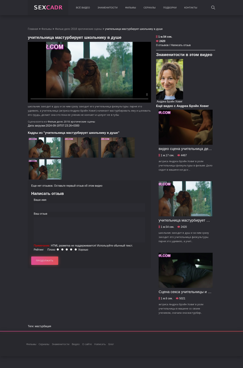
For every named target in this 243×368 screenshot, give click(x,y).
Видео (76, 344)
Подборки (170, 7)
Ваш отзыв (40, 213)
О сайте (87, 344)
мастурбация (43, 326)
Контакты (190, 7)
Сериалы (150, 7)
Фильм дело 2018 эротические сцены (78, 29)
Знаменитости (108, 7)
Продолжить (44, 260)
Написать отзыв (181, 45)
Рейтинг (39, 249)
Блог (111, 344)
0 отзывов (162, 45)
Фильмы (130, 7)
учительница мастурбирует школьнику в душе (198, 220)
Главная (33, 29)
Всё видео (83, 7)
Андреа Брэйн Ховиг (169, 101)
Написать (100, 344)
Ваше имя (40, 199)
